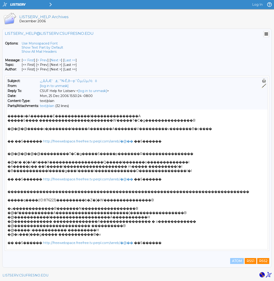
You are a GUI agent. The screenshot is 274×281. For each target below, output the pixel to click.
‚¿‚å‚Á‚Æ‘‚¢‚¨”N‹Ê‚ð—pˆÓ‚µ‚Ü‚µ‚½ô (68, 81)
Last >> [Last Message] (70, 60)
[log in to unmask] (54, 86)
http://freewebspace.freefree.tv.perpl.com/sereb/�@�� (88, 141)
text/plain (47, 106)
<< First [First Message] (28, 60)
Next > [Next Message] (56, 60)
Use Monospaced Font (40, 43)
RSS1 (250, 261)
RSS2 (263, 261)
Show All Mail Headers (39, 52)
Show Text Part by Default (42, 47)
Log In (257, 4)
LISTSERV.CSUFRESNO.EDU (25, 275)
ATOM (237, 261)
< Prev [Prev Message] (42, 60)
